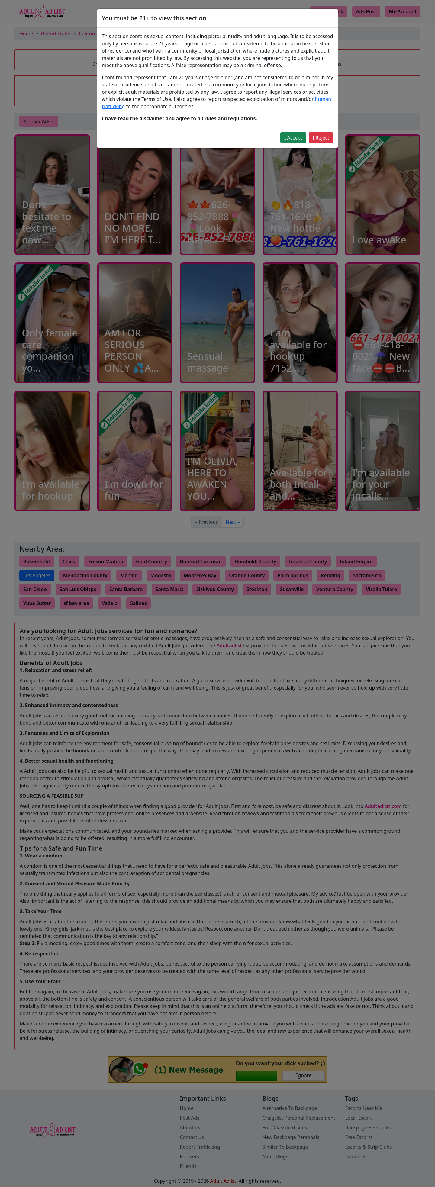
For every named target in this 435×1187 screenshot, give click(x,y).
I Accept (293, 137)
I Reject (321, 137)
